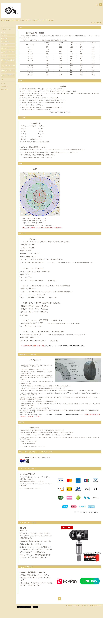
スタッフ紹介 (4, 89)
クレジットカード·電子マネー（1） (8, 66)
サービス (3, 32)
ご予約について (30, 360)
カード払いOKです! (27, 474)
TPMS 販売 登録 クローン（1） (8, 71)
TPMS (23, 528)
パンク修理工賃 (30, 123)
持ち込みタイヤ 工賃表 (33, 33)
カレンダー (3, 83)
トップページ (4, 26)
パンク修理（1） (5, 41)
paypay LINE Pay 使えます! (33, 573)
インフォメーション (6, 29)
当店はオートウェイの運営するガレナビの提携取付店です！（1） (8, 61)
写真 (2, 80)
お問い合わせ (4, 86)
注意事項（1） (5, 56)
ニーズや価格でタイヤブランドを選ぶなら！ (36, 457)
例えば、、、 (29, 239)
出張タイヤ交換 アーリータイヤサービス (79, 606)
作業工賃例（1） (5, 48)
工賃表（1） (4, 35)
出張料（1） (4, 45)
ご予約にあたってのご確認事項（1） (8, 52)
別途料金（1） (5, 38)
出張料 (28, 169)
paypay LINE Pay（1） (7, 75)
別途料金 (43, 87)
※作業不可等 (29, 428)
